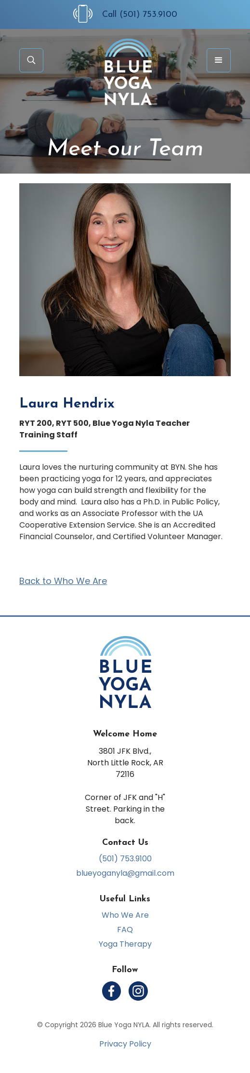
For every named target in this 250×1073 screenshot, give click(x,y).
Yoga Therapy (125, 944)
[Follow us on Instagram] (138, 991)
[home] (125, 72)
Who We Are (125, 915)
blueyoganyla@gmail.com (125, 873)
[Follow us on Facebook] (111, 991)
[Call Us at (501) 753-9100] (87, 14)
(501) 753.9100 (125, 859)
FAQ (125, 930)
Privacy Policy (125, 1044)
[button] (219, 60)
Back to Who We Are (63, 581)
